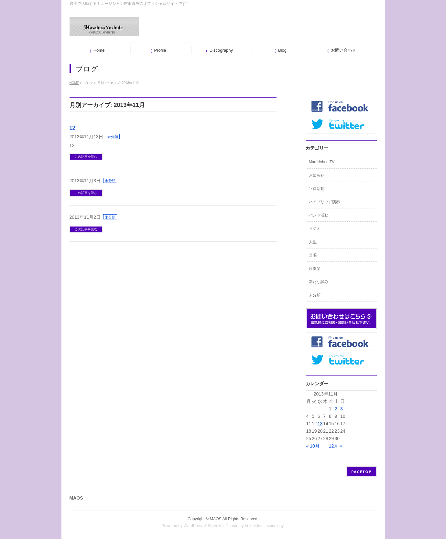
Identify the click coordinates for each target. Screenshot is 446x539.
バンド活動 (318, 215)
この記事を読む (86, 156)
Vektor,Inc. (254, 525)
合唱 (313, 255)
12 (72, 128)
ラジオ (315, 228)
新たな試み (318, 282)
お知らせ (316, 175)
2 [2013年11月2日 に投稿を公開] (335, 408)
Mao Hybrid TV (322, 162)
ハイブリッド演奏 (324, 202)
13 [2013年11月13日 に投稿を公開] (320, 423)
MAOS (216, 519)
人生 (313, 242)
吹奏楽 (315, 268)
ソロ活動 (316, 188)
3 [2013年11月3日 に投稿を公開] (341, 408)
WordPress (193, 525)
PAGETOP (361, 472)
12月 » (335, 446)
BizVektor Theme (223, 525)
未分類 (112, 137)
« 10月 (313, 446)
